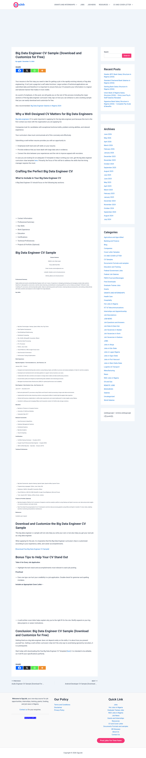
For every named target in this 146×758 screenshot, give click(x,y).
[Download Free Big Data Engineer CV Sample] (32, 549)
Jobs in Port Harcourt (112, 359)
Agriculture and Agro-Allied (114, 237)
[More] (42, 70)
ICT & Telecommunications (114, 308)
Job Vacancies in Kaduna (113, 337)
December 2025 (110, 156)
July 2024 (107, 219)
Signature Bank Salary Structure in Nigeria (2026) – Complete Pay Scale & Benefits (117, 103)
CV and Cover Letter (115, 724)
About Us (115, 732)
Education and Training (112, 267)
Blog (105, 245)
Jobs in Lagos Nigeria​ (112, 352)
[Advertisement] (73, 25)
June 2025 (108, 179)
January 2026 (109, 153)
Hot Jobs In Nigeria (111, 304)
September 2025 (110, 168)
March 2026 (108, 145)
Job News (115, 716)
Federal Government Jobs (113, 271)
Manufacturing (109, 371)
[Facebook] (19, 70)
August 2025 (108, 171)
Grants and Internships (116, 718)
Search (106, 52)
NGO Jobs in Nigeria (111, 378)
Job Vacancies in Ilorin (112, 334)
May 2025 (107, 182)
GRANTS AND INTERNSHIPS (65, 5)
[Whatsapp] (34, 70)
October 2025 (109, 164)
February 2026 (109, 149)
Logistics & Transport (112, 367)
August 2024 (108, 216)
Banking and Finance (111, 241)
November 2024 (110, 205)
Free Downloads (110, 282)
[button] (76, 5)
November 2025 (110, 160)
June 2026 (108, 134)
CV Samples (108, 259)
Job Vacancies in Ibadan (113, 330)
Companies (108, 248)
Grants (106, 289)
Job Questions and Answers (114, 322)
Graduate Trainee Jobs (112, 285)
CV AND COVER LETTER (123, 5)
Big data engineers (22, 119)
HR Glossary (115, 729)
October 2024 (109, 208)
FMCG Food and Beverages (114, 278)
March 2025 (108, 190)
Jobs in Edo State (110, 348)
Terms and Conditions (62, 705)
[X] (27, 70)
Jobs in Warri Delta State (113, 363)
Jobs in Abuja (109, 345)
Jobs (116, 705)
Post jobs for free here (111, 740)
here (36, 160)
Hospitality (108, 300)
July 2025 (107, 175)
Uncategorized (109, 396)
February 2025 (109, 193)
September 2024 (110, 212)
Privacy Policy (59, 710)
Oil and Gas (108, 382)
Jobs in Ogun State (111, 356)
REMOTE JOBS (109, 385)
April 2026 (108, 142)
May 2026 (107, 138)
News (106, 374)
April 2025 (108, 186)
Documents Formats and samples (116, 263)
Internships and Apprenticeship (115, 311)
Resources (116, 721)
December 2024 (110, 201)
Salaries (107, 393)
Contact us (23, 710)
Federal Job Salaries (111, 274)
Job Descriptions (110, 315)
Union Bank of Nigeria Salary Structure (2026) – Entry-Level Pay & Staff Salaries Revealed (117, 95)
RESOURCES (104, 5)
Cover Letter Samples (112, 252)
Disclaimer (58, 707)
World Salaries (109, 400)
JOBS (82, 5)
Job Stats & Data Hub (112, 326)
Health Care (108, 297)
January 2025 (109, 197)
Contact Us (116, 735)
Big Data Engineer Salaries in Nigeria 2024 (46, 106)
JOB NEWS (92, 5)
